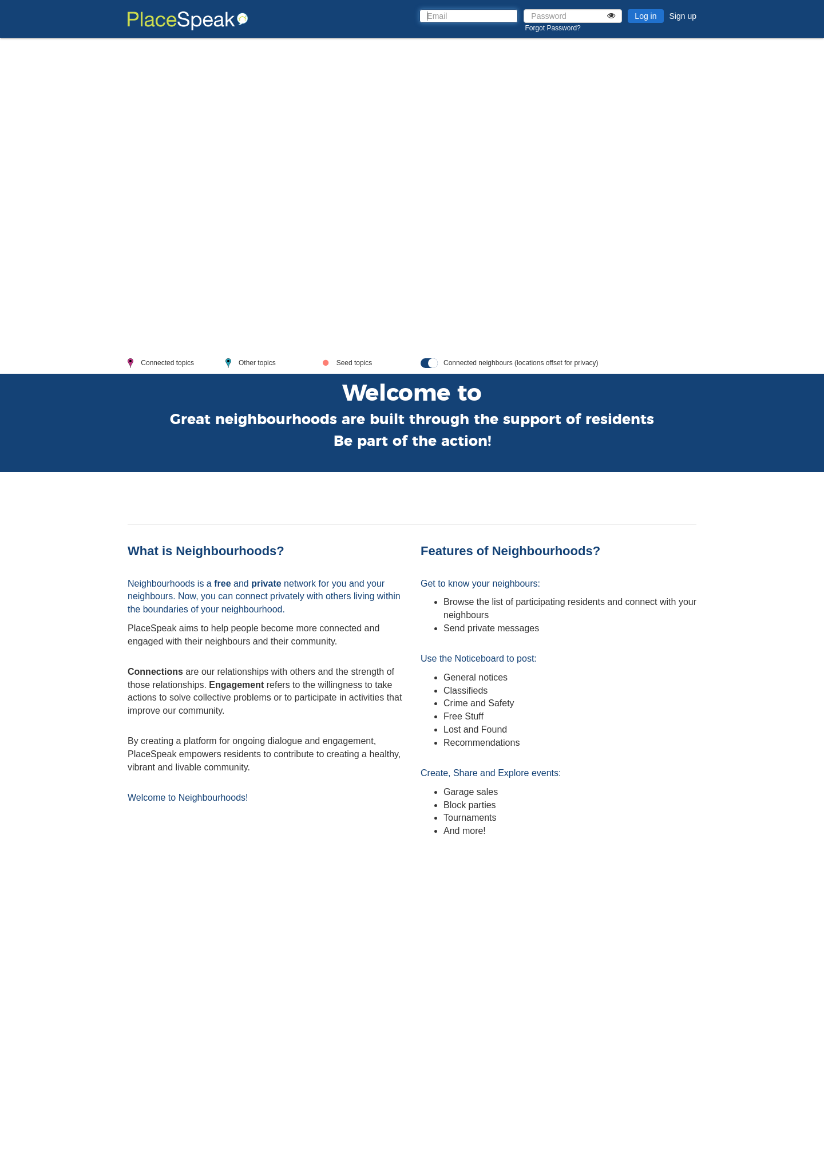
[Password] (573, 16)
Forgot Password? (552, 28)
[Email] (468, 16)
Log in (645, 16)
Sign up (683, 16)
